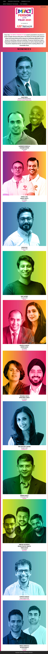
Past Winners (24, 4)
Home (4, 1)
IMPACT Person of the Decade (10, 4)
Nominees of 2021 (25, 1)
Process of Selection (13, 1)
